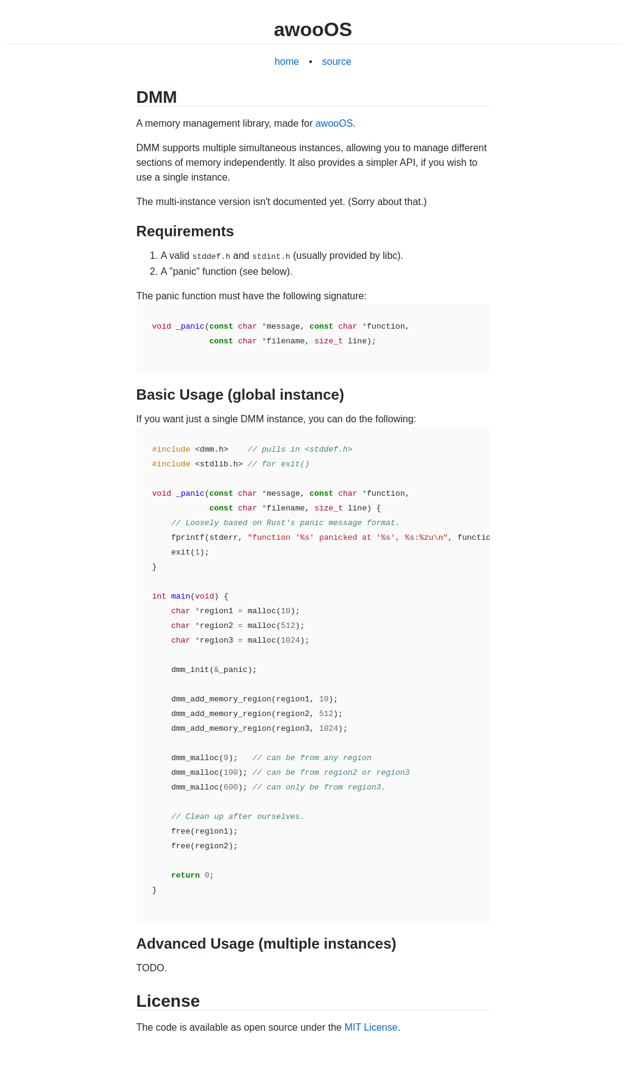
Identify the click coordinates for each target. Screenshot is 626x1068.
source (337, 61)
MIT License (370, 1026)
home (286, 61)
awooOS (334, 123)
